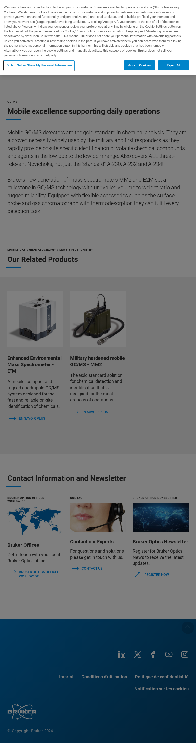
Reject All (173, 65)
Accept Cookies (139, 65)
